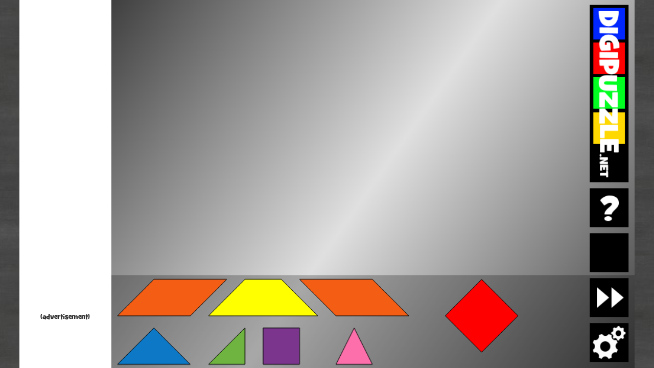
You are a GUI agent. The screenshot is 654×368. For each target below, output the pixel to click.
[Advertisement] (65, 158)
